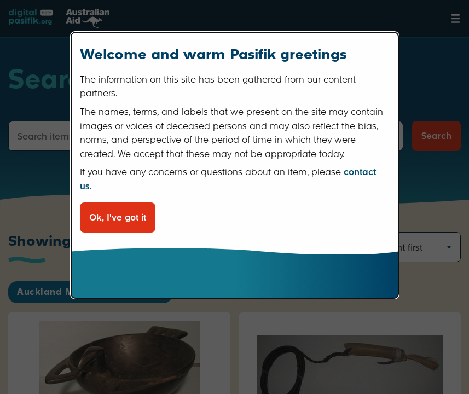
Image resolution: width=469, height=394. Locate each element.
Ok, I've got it (117, 217)
